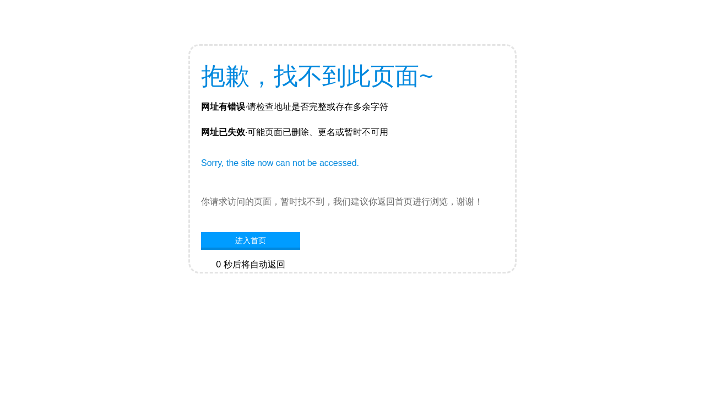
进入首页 (250, 240)
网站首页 (250, 281)
